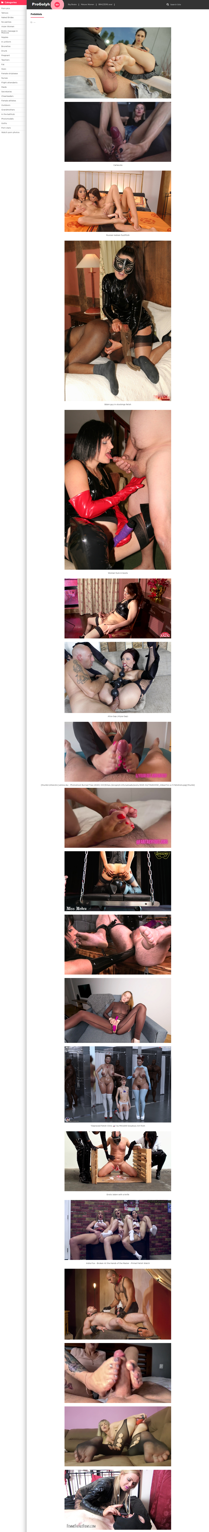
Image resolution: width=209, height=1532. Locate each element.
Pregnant (5, 55)
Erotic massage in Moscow (9, 32)
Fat (2, 64)
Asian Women (7, 26)
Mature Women (87, 4)
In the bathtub (8, 114)
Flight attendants (9, 82)
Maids (4, 87)
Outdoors (5, 105)
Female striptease (9, 73)
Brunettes (6, 46)
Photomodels (7, 119)
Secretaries (6, 92)
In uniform (6, 42)
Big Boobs (72, 4)
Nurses (4, 78)
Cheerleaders (7, 96)
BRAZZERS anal (105, 4)
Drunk (4, 51)
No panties (6, 22)
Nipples (4, 37)
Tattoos (4, 13)
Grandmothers (8, 110)
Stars (3, 69)
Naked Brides (7, 17)
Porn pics (5, 8)
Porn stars (6, 128)
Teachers (5, 60)
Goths (4, 123)
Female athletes (8, 101)
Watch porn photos (10, 132)
